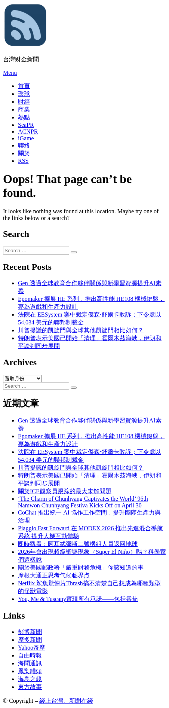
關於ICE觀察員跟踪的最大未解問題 (64, 491)
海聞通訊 (30, 663)
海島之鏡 (30, 679)
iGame (26, 138)
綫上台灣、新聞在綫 (66, 701)
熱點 (24, 117)
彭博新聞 (30, 632)
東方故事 (30, 687)
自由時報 (30, 655)
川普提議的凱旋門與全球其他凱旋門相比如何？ (81, 330)
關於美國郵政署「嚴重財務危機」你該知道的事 (81, 567)
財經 (24, 101)
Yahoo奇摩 (31, 647)
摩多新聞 (30, 640)
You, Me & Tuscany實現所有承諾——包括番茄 (78, 599)
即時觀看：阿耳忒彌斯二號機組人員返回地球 (78, 544)
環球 (24, 94)
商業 (24, 109)
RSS (23, 161)
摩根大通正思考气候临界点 (54, 575)
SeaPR (26, 125)
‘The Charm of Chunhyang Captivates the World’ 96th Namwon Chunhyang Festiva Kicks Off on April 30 (83, 502)
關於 (24, 153)
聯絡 (24, 145)
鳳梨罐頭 (30, 671)
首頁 (24, 86)
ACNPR (28, 131)
